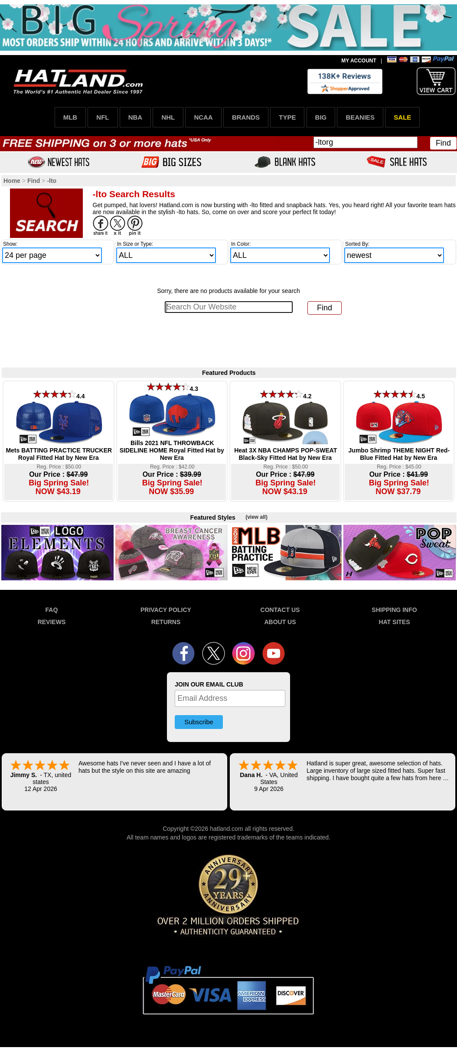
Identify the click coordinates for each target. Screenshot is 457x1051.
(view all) (256, 517)
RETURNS (166, 621)
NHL (168, 117)
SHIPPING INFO (394, 609)
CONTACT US (280, 609)
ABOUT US (280, 621)
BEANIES (360, 117)
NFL (102, 117)
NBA (135, 117)
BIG (321, 117)
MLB (70, 117)
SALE (402, 117)
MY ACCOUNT (358, 61)
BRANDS (246, 117)
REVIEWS (52, 621)
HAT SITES (394, 621)
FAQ (52, 609)
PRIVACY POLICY (165, 609)
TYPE (287, 117)
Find (443, 143)
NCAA (203, 117)
